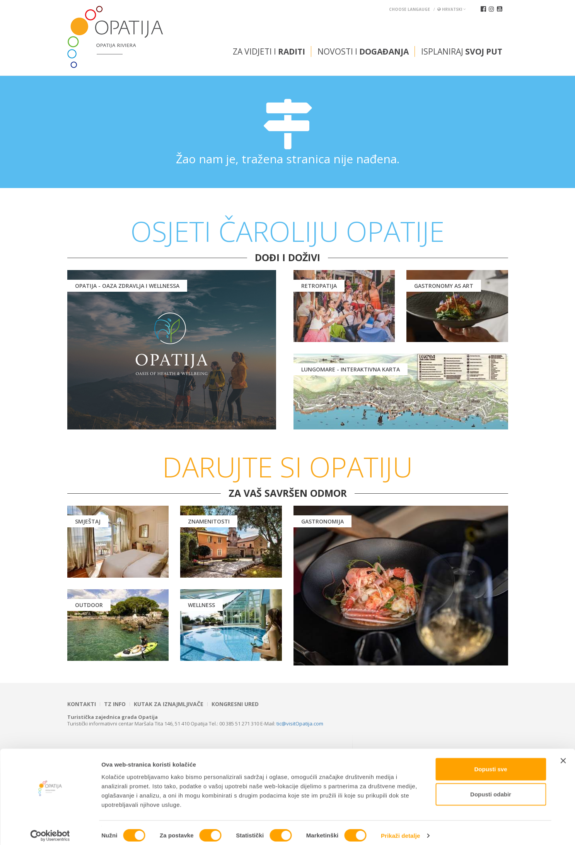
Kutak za (168, 704)
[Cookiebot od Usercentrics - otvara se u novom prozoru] (50, 830)
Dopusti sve (490, 762)
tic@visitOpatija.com (299, 723)
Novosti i (363, 51)
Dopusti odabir (490, 788)
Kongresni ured (235, 704)
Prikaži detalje (400, 829)
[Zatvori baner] (563, 754)
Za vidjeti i (269, 51)
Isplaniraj (461, 51)
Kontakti (81, 704)
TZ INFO (115, 704)
